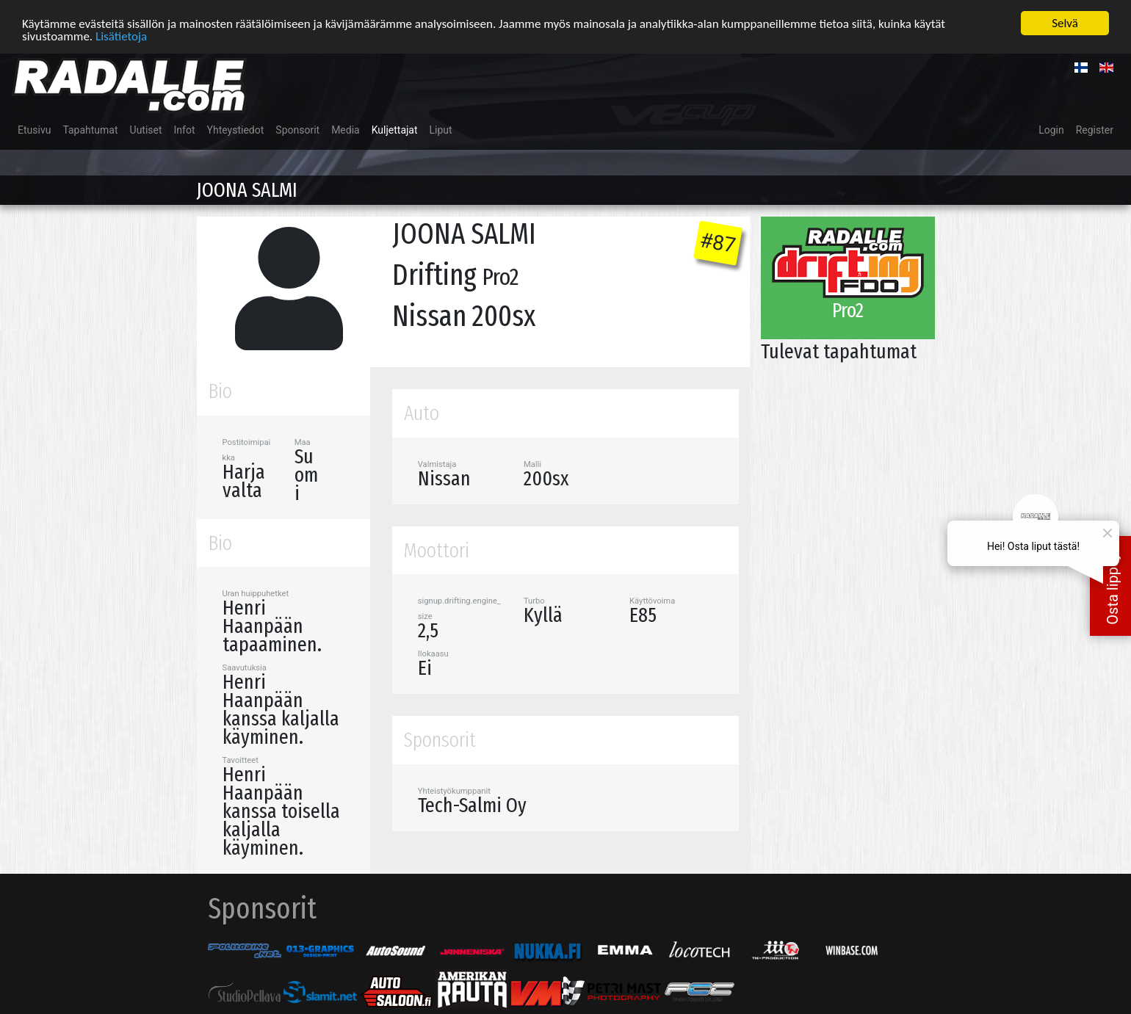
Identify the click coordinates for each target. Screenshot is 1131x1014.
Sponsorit (297, 129)
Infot (184, 129)
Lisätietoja (121, 35)
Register (1094, 129)
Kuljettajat (395, 129)
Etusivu (34, 129)
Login (1051, 129)
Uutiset (146, 129)
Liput (441, 129)
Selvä (1065, 22)
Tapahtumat (90, 129)
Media (345, 129)
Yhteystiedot (235, 129)
